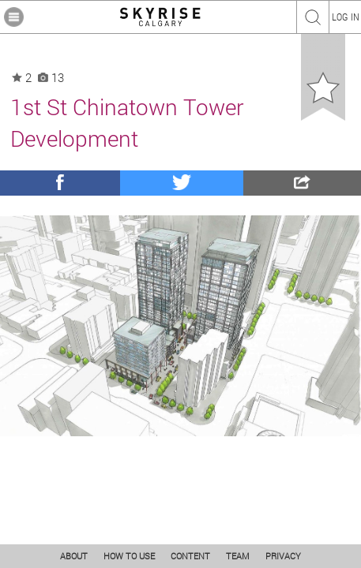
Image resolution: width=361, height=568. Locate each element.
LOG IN (345, 16)
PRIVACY (283, 556)
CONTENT (190, 556)
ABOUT (74, 556)
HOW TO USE (129, 556)
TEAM (238, 556)
